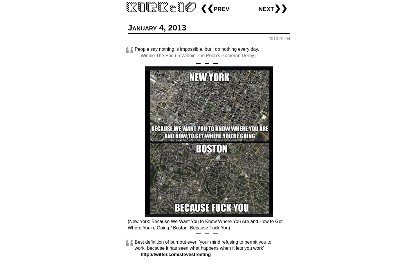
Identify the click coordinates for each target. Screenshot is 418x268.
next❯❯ (273, 8)
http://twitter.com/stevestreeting (175, 254)
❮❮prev (214, 8)
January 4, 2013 (157, 27)
